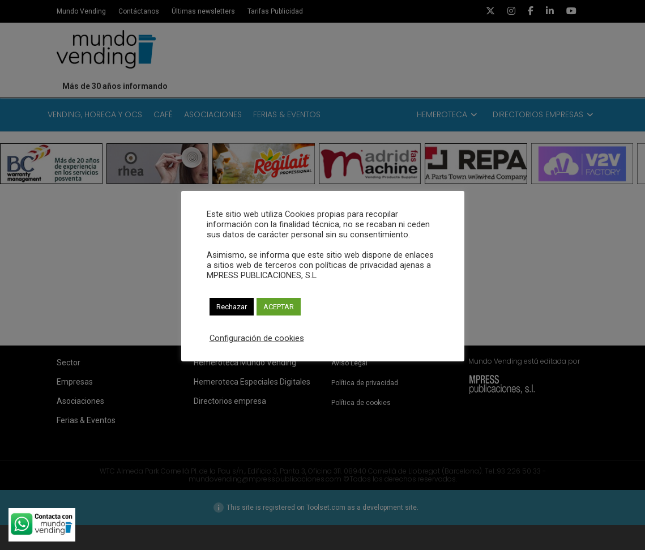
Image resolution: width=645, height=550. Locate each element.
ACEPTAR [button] (278, 306)
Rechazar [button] (231, 306)
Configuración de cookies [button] (257, 338)
